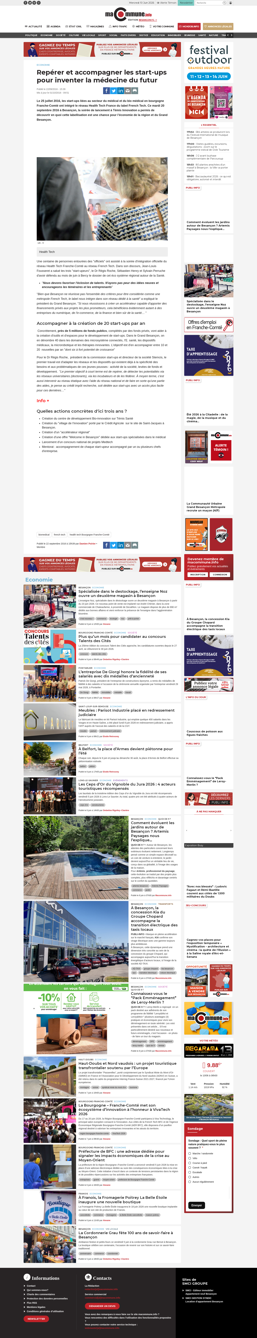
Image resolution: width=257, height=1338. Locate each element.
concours (84, 654)
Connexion (220, 574)
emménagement (165, 1041)
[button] (224, 3)
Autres (196, 1177)
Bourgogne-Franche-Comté (96, 632)
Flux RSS (32, 1303)
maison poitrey (152, 1215)
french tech (59, 534)
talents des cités (99, 654)
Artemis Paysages (160, 886)
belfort (83, 766)
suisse (95, 1087)
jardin (148, 890)
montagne (84, 1087)
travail (128, 692)
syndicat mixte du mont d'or (114, 1087)
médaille (118, 692)
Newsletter (36, 1318)
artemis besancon (140, 886)
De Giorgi (84, 692)
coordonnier (113, 1253)
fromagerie (111, 1215)
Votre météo (209, 1040)
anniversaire (85, 1253)
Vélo (195, 1158)
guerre (96, 1180)
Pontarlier (85, 668)
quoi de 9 (151, 1045)
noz (122, 619)
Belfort (83, 745)
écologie (113, 619)
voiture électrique (167, 973)
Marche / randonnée (203, 1153)
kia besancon (167, 969)
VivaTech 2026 (118, 1133)
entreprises (85, 1180)
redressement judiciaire (110, 731)
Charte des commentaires (41, 1294)
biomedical (44, 534)
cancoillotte (85, 1215)
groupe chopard (151, 969)
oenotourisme (98, 805)
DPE (152, 1041)
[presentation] (156, 236)
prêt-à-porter (133, 619)
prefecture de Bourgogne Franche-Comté (136, 1180)
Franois (83, 1193)
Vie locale (112, 1229)
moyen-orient (109, 1180)
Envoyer (196, 1205)
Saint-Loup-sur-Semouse (94, 706)
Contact (31, 1286)
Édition (133, 19)
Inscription (197, 574)
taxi (134, 973)
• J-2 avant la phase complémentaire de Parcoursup (205, 157)
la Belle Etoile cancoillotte (131, 1215)
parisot (93, 731)
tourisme (133, 1087)
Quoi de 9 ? (164, 819)
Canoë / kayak (200, 1167)
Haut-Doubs (86, 1059)
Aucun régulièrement (203, 1182)
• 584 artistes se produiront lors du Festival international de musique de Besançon (208, 135)
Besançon (85, 587)
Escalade (197, 1172)
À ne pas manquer (209, 811)
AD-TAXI (136, 969)
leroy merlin (138, 1045)
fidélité (95, 692)
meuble (83, 731)
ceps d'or (84, 805)
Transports (165, 904)
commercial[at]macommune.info (102, 1297)
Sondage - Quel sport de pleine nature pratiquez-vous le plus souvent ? (207, 1144)
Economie (43, 64)
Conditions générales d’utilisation (45, 1311)
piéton (92, 766)
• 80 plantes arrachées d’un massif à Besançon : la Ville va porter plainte (207, 167)
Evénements (120, 780)
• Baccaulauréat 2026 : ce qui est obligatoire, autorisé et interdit (209, 178)
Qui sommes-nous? (37, 1290)
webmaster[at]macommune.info (102, 1328)
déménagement (139, 1041)
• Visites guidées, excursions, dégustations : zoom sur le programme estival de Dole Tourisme (208, 146)
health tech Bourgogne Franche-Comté (89, 534)
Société (132, 632)
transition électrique (148, 973)
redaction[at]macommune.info (101, 1289)
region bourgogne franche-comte (94, 1133)
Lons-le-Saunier (88, 780)
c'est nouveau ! (86, 619)
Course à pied (200, 1163)
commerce (101, 619)
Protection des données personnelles (47, 1298)
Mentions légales (36, 1307)
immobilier (106, 692)
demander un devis (102, 1306)
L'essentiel (209, 124)
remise (161, 1045)
